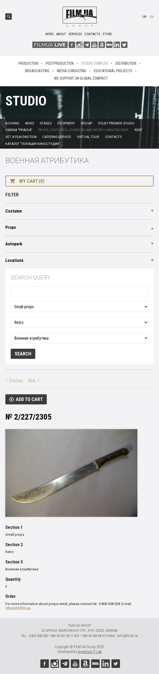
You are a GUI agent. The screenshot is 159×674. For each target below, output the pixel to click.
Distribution (125, 63)
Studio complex (94, 63)
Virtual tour (88, 137)
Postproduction (60, 63)
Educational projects (113, 71)
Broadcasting (37, 71)
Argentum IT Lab (90, 651)
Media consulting (71, 71)
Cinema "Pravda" (18, 130)
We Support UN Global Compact (81, 78)
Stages (46, 123)
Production (28, 63)
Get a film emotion (21, 137)
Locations (14, 260)
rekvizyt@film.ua (17, 608)
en (152, 17)
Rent (138, 130)
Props (10, 227)
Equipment (66, 123)
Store (107, 34)
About (61, 34)
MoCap (86, 123)
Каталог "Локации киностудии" (32, 144)
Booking (12, 123)
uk (144, 17)
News (49, 34)
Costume (13, 211)
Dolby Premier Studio (116, 123)
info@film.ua (127, 636)
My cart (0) (31, 181)
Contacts (92, 34)
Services (75, 34)
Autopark (13, 243)
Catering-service (56, 137)
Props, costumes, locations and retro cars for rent (83, 130)
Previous (16, 380)
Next (32, 380)
